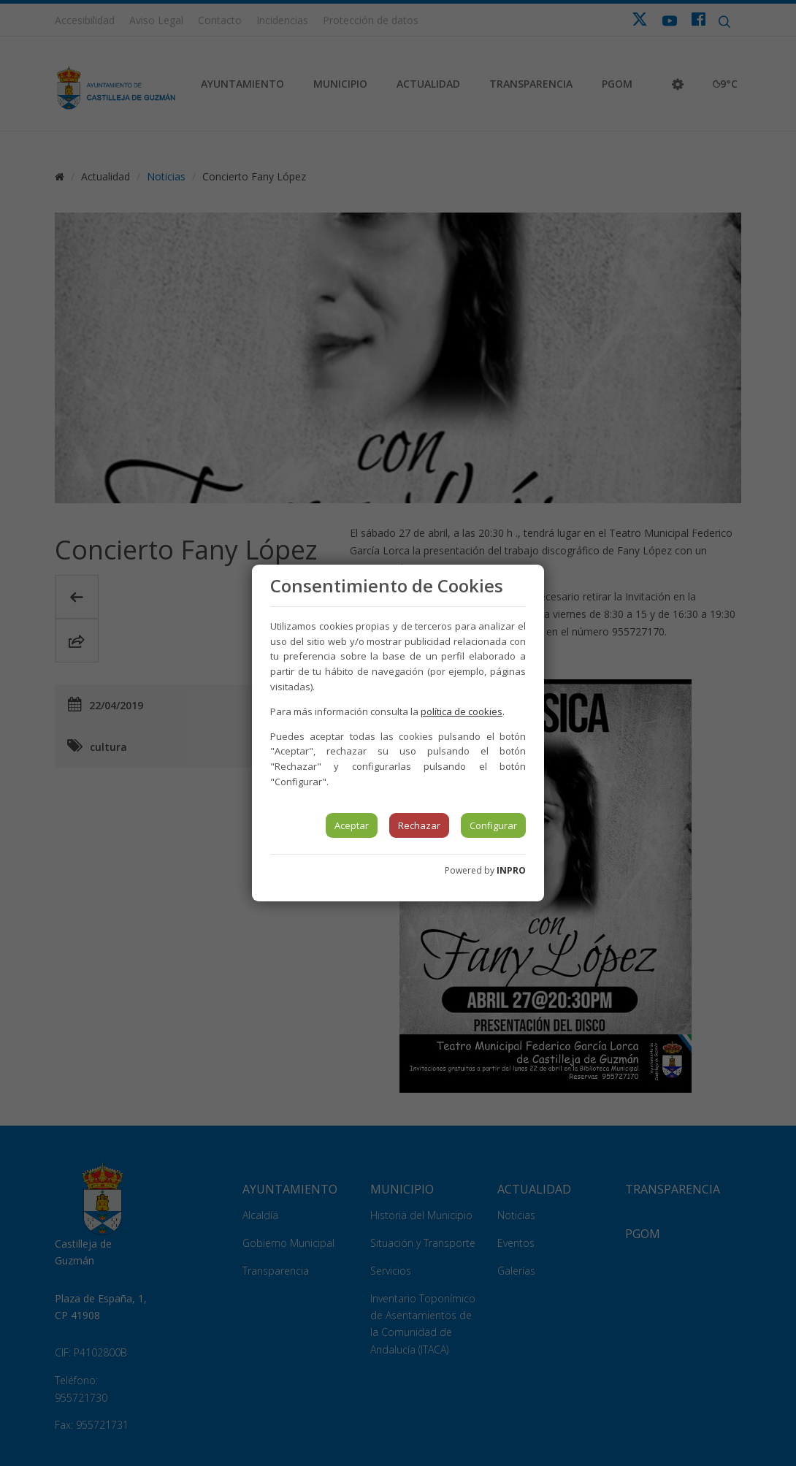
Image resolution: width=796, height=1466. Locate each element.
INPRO (511, 870)
